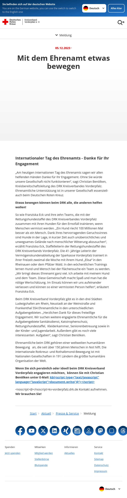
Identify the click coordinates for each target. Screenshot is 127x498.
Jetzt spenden (12, 453)
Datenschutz (101, 465)
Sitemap (99, 459)
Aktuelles (69, 453)
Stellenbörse (42, 459)
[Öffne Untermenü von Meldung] (63, 32)
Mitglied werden (44, 453)
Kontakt (98, 453)
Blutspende (41, 465)
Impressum (100, 471)
